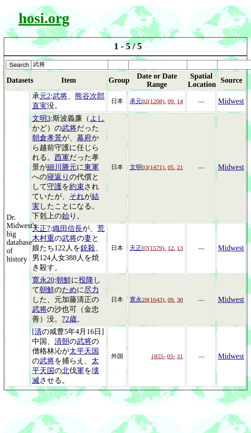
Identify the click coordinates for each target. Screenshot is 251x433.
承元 (136, 101)
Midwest (231, 101)
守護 (54, 186)
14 (180, 101)
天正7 (41, 228)
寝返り (58, 177)
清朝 (61, 341)
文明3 (41, 118)
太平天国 (84, 351)
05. (171, 167)
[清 (37, 331)
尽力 (91, 290)
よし (97, 118)
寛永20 (43, 280)
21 (180, 167)
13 (180, 247)
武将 (60, 96)
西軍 (61, 157)
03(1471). (154, 167)
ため (69, 290)
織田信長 (67, 228)
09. (171, 101)
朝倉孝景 (47, 138)
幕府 (84, 138)
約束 (76, 186)
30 (180, 299)
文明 (136, 167)
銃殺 (87, 248)
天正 (136, 247)
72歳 (69, 319)
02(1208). (154, 101)
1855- (158, 356)
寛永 (136, 299)
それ (76, 196)
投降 (86, 280)
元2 (45, 96)
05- (171, 356)
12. (171, 247)
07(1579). (154, 247)
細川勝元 (62, 167)
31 (180, 356)
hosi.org (44, 18)
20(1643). (154, 299)
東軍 (91, 167)
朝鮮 (63, 280)
